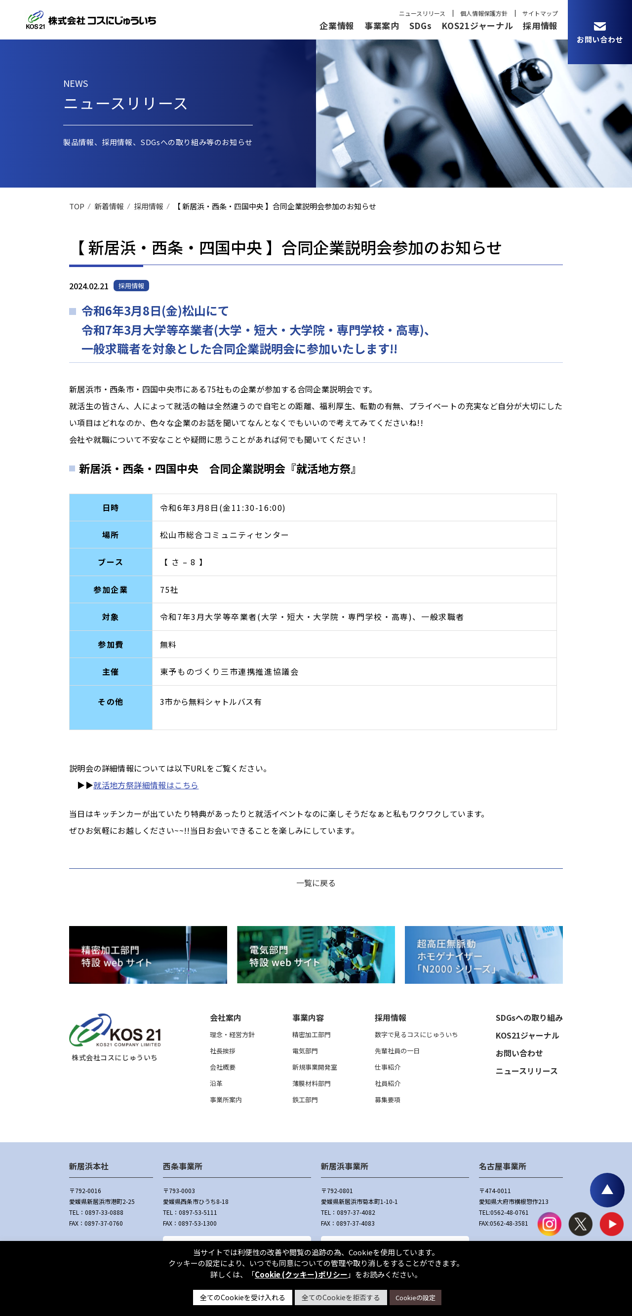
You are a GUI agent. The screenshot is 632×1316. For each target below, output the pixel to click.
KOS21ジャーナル (477, 25)
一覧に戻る (316, 883)
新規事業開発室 (314, 1067)
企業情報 (337, 25)
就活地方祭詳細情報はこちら (145, 785)
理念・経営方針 (232, 1034)
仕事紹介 (387, 1067)
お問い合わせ (519, 1053)
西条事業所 (182, 1166)
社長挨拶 (223, 1050)
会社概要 (223, 1067)
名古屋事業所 (502, 1166)
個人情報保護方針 (484, 13)
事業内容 (308, 1017)
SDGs (420, 25)
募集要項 (387, 1099)
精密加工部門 (311, 1034)
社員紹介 (387, 1083)
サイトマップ (540, 13)
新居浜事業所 (344, 1166)
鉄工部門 (305, 1099)
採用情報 (540, 25)
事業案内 (381, 25)
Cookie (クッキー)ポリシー (301, 1274)
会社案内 (225, 1017)
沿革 (216, 1083)
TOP (76, 206)
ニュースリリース (422, 13)
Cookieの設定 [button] (415, 1297)
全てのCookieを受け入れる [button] (242, 1297)
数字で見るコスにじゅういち (416, 1034)
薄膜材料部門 (311, 1083)
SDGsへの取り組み (529, 1017)
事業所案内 (226, 1099)
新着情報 (109, 206)
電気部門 (305, 1050)
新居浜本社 (89, 1166)
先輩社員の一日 (397, 1050)
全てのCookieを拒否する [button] (341, 1297)
